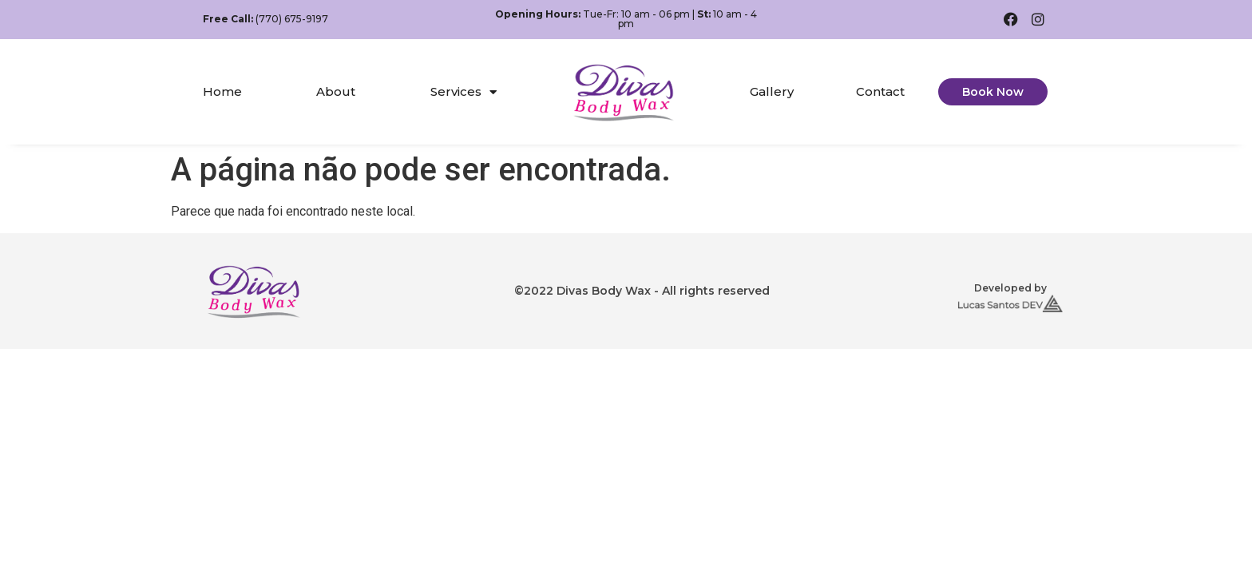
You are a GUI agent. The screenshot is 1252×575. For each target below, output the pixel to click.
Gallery (772, 91)
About (335, 91)
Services (463, 92)
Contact (880, 91)
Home (222, 91)
